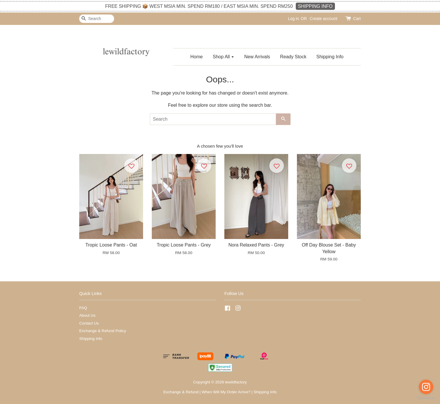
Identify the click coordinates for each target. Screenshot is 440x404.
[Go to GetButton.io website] (426, 398)
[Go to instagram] (426, 387)
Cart (357, 18)
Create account (323, 18)
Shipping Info (329, 56)
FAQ (83, 308)
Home (196, 56)
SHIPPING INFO (315, 6)
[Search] (96, 19)
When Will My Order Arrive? (226, 392)
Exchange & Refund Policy (102, 331)
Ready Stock (293, 56)
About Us (87, 315)
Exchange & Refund (181, 392)
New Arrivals (257, 56)
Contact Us (89, 323)
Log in (293, 18)
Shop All (223, 56)
